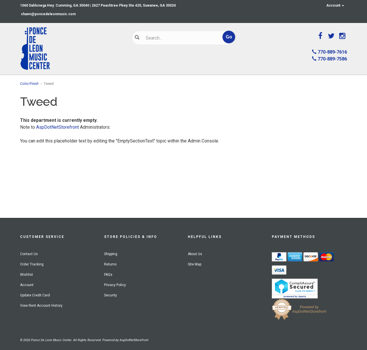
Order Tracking (32, 264)
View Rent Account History (41, 306)
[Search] (179, 37)
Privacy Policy (115, 285)
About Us (195, 254)
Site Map (194, 264)
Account (335, 5)
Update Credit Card (35, 295)
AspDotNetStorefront (57, 127)
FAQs (108, 275)
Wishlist (26, 275)
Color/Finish (29, 84)
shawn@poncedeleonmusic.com (48, 14)
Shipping (110, 254)
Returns (110, 264)
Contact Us (29, 254)
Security (110, 295)
